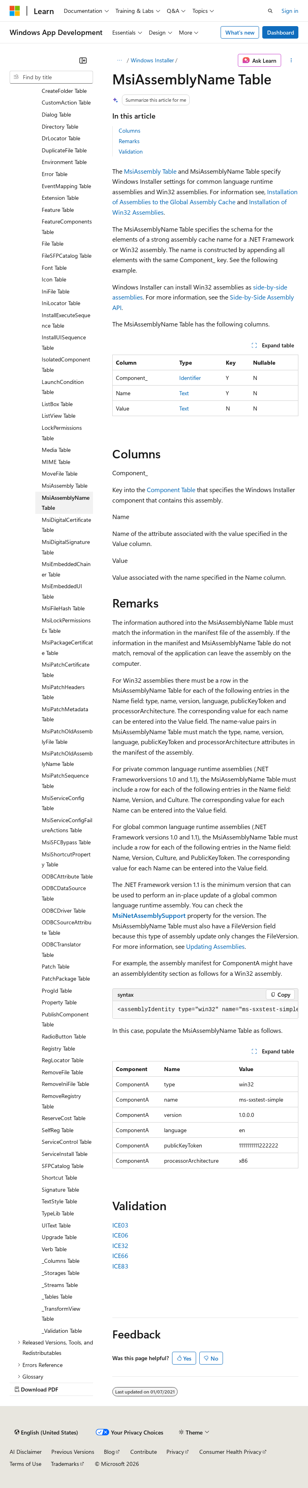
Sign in (290, 10)
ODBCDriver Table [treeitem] (63, 910)
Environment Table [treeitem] (64, 162)
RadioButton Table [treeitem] (64, 1036)
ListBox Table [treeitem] (57, 404)
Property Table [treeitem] (59, 1002)
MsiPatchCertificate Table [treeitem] (65, 670)
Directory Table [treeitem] (60, 126)
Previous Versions (72, 1451)
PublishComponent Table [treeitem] (65, 1019)
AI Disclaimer (26, 1451)
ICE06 (120, 1235)
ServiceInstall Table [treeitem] (64, 1154)
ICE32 (120, 1245)
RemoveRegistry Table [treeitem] (61, 1101)
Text (184, 393)
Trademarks (65, 1463)
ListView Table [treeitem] (58, 415)
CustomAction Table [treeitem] (66, 102)
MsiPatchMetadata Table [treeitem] (65, 714)
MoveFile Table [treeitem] (59, 473)
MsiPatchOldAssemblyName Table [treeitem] (67, 758)
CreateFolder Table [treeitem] (64, 90)
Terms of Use (25, 1463)
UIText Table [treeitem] (56, 1225)
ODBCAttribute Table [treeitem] (67, 876)
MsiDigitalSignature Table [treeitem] (66, 547)
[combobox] (51, 77)
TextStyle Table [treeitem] (59, 1201)
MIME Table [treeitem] (56, 462)
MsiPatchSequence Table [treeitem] (65, 781)
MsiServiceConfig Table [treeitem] (63, 803)
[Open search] (270, 11)
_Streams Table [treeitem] (60, 1285)
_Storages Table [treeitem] (60, 1273)
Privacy (175, 1451)
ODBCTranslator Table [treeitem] (61, 949)
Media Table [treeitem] (56, 450)
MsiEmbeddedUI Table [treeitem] (62, 591)
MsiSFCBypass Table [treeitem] (66, 842)
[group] (205, 1010)
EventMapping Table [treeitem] (66, 186)
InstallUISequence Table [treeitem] (64, 342)
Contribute (143, 1451)
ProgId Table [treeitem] (57, 990)
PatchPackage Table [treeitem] (66, 978)
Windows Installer (152, 60)
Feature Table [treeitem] (58, 209)
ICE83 (120, 1266)
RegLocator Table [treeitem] (62, 1060)
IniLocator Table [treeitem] (61, 303)
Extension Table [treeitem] (60, 197)
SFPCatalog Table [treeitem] (62, 1166)
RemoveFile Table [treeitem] (62, 1072)
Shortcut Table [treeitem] (59, 1177)
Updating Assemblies (215, 946)
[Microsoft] (15, 11)
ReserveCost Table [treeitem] (63, 1118)
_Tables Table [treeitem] (57, 1296)
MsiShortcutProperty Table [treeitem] (66, 859)
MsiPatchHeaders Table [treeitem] (63, 692)
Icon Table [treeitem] (54, 279)
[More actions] (291, 60)
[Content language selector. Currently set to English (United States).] (46, 1432)
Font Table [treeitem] (54, 267)
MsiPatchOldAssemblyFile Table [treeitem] (67, 736)
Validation (131, 151)
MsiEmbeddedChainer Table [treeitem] (66, 569)
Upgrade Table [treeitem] (59, 1237)
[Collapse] (83, 60)
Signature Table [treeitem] (60, 1189)
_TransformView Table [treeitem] (61, 1314)
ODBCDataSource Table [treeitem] (64, 893)
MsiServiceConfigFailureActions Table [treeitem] (67, 825)
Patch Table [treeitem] (55, 966)
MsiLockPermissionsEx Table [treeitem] (66, 625)
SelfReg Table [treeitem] (57, 1130)
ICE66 (120, 1255)
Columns (129, 130)
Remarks (129, 141)
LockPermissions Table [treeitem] (62, 433)
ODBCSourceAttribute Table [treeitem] (66, 927)
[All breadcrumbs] (119, 60)
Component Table (171, 489)
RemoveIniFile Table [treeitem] (65, 1084)
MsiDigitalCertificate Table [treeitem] (66, 525)
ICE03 (120, 1225)
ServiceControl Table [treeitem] (66, 1141)
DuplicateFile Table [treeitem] (64, 150)
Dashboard (280, 32)
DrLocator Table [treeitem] (61, 138)
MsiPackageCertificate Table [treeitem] (67, 647)
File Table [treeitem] (52, 243)
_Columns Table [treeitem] (60, 1260)
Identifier (190, 378)
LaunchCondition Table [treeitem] (63, 387)
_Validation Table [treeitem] (62, 1330)
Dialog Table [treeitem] (56, 114)
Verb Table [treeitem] (54, 1249)
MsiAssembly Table (150, 171)
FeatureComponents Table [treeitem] (67, 227)
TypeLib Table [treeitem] (58, 1213)
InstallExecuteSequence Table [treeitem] (66, 320)
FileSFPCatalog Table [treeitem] (66, 255)
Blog (109, 1451)
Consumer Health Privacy (230, 1451)
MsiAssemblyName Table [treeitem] (65, 503)
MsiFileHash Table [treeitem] (63, 608)
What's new (240, 32)
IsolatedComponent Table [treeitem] (66, 364)
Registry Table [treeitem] (58, 1048)
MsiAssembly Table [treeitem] (64, 485)
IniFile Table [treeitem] (55, 291)
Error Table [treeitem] (54, 174)
